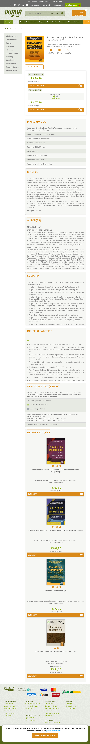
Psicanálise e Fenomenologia (56, 591)
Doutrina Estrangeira (13, 67)
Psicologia (10, 57)
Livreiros (79, 22)
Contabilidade (11, 40)
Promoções (9, 22)
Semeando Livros (51, 706)
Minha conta (35, 5)
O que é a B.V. (29, 718)
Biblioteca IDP (11, 70)
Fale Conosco (8, 715)
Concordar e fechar (45, 735)
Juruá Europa (73, 5)
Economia (10, 46)
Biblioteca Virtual (33, 715)
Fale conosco (57, 2)
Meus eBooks (58, 5)
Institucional (70, 22)
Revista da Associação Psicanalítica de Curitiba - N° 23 (55, 651)
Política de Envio (30, 711)
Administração (12, 36)
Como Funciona (30, 720)
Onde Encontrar (9, 713)
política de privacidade (54, 731)
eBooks (22, 22)
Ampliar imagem (34, 67)
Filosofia (9, 50)
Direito (8, 43)
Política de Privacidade (32, 703)
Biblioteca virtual (32, 22)
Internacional (11, 64)
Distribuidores (70, 708)
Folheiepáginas (60, 466)
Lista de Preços (71, 706)
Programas (50, 701)
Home (6, 29)
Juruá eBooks (8, 711)
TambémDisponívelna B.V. (56, 466)
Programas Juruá (45, 22)
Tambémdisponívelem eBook (53, 466)
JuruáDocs (50, 720)
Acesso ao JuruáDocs (52, 722)
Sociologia (10, 60)
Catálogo (69, 703)
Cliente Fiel (49, 703)
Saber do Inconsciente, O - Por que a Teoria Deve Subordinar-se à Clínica (56, 530)
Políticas (29, 701)
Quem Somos (8, 703)
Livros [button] (16, 22)
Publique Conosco (58, 22)
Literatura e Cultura (13, 53)
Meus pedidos (46, 5)
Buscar (62, 13)
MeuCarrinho (78, 13)
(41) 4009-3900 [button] (39, 2)
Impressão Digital (10, 706)
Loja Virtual (53, 13)
